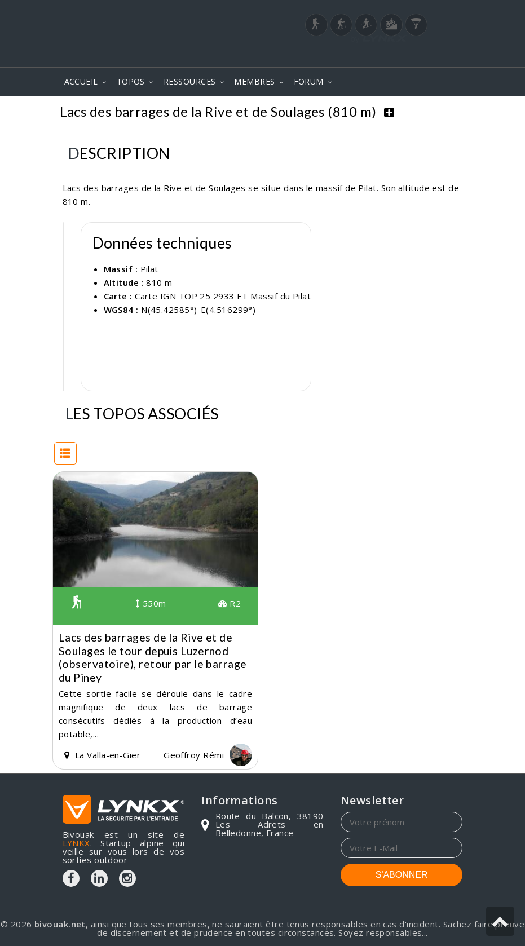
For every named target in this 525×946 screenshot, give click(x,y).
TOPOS (131, 81)
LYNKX (76, 842)
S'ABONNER (402, 874)
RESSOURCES (190, 81)
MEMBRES (254, 81)
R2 (229, 602)
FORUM (309, 81)
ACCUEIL (81, 81)
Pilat (149, 267)
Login (406, 55)
